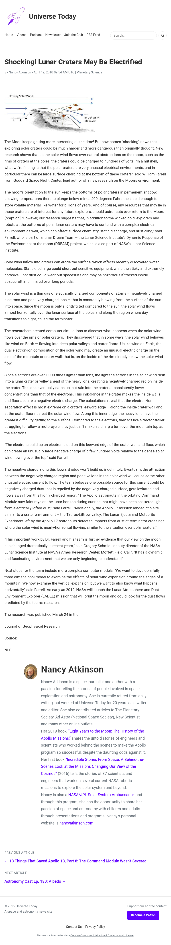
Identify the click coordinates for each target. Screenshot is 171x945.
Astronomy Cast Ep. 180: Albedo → (35, 881)
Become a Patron (143, 915)
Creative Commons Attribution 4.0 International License (101, 935)
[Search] (163, 35)
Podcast (36, 35)
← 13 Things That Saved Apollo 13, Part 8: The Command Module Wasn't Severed (75, 861)
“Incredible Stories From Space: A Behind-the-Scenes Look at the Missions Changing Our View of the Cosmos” (92, 766)
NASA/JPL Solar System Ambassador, (101, 795)
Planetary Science (89, 72)
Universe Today (41, 16)
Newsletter (53, 35)
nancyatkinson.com (76, 823)
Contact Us (74, 927)
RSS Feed (93, 35)
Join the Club (73, 35)
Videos (21, 35)
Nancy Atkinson (20, 72)
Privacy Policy (95, 927)
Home (8, 35)
